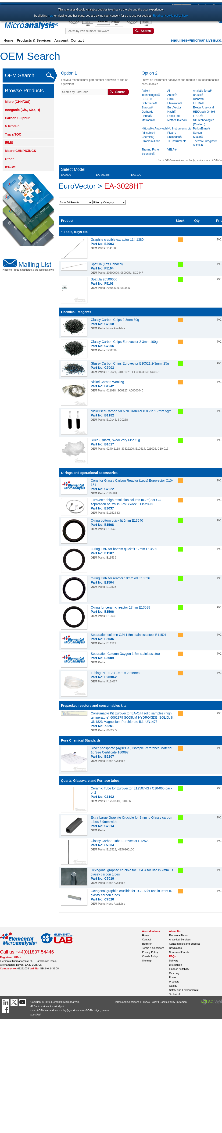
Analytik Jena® (202, 90)
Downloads (175, 948)
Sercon (197, 132)
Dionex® (198, 99)
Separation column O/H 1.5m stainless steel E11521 (129, 635)
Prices (172, 977)
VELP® (172, 149)
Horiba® (147, 116)
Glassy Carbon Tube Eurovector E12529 (120, 841)
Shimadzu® (174, 137)
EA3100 (136, 174)
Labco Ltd (173, 116)
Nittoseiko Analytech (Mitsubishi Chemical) (154, 133)
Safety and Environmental (183, 990)
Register (147, 943)
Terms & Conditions (153, 948)
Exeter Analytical (203, 107)
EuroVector (174, 107)
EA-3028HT (103, 174)
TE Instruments (176, 141)
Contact (77, 40)
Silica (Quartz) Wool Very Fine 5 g (115, 440)
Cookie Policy (150, 956)
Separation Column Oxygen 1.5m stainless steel (126, 654)
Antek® (172, 95)
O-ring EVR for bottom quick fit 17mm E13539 (124, 549)
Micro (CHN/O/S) (17, 102)
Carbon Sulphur (17, 118)
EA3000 (66, 174)
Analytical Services (179, 939)
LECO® (198, 116)
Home (8, 40)
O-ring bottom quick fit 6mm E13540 (117, 520)
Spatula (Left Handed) (107, 264)
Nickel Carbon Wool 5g (107, 382)
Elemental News (178, 935)
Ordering (174, 973)
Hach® (171, 111)
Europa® (147, 107)
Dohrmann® (149, 103)
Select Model (73, 169)
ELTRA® (198, 103)
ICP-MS (10, 167)
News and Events (179, 952)
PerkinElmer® (201, 128)
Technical (174, 994)
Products (174, 981)
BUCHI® (147, 99)
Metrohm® (148, 120)
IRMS (9, 142)
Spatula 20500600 (104, 279)
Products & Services (34, 40)
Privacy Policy (150, 952)
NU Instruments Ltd (179, 128)
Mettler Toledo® (177, 120)
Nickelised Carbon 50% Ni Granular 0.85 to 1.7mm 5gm (131, 411)
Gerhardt (147, 111)
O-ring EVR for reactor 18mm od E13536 (120, 578)
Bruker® (198, 95)
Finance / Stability (179, 969)
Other (9, 159)
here (51, 15)
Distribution (175, 964)
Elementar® (174, 103)
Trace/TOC (13, 134)
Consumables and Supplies (184, 943)
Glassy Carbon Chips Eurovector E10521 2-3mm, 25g (130, 363)
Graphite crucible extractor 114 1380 (117, 239)
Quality (173, 985)
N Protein (12, 126)
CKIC (170, 99)
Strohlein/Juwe (151, 141)
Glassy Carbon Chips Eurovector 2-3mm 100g (124, 342)
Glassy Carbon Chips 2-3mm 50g (115, 320)
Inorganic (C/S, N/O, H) (22, 110)
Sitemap (146, 960)
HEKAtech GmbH (204, 111)
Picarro (171, 132)
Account (61, 40)
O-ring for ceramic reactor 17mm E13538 (120, 607)
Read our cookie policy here (170, 15)
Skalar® (198, 137)
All (168, 90)
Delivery (173, 960)
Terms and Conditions (127, 1001)
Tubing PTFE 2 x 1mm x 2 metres (115, 673)
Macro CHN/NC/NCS (20, 151)
